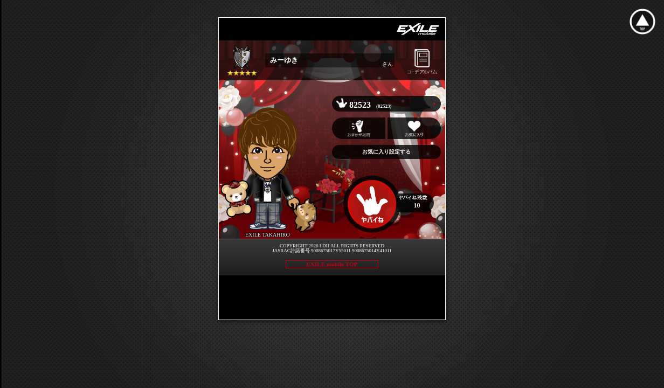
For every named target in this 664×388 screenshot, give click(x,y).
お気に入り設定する (386, 152)
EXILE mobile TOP (331, 264)
